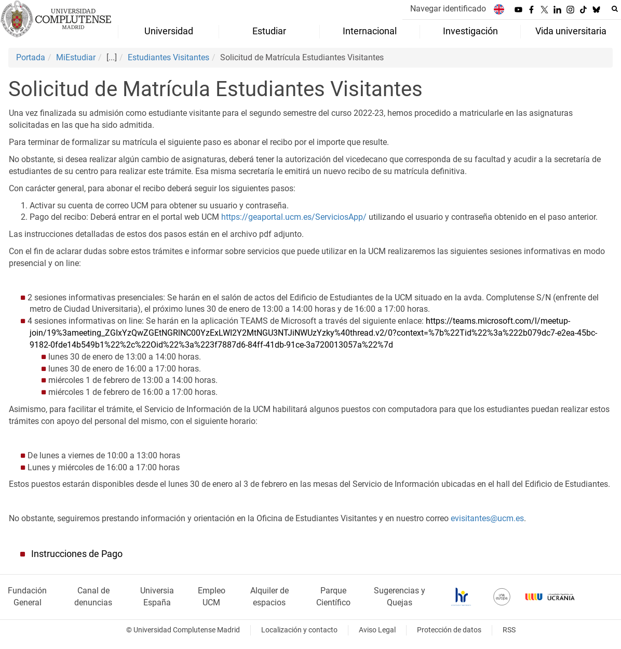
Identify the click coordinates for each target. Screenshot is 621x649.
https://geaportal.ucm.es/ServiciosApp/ (294, 217)
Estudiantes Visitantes (168, 57)
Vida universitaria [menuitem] (570, 31)
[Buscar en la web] (615, 9)
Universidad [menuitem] (168, 31)
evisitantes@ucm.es (487, 518)
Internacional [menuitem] (370, 31)
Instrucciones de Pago (77, 554)
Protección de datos (449, 630)
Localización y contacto (299, 630)
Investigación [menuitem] (470, 31)
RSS (509, 630)
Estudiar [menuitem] (269, 31)
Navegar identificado (448, 9)
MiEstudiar (76, 57)
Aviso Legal (377, 630)
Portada (30, 57)
